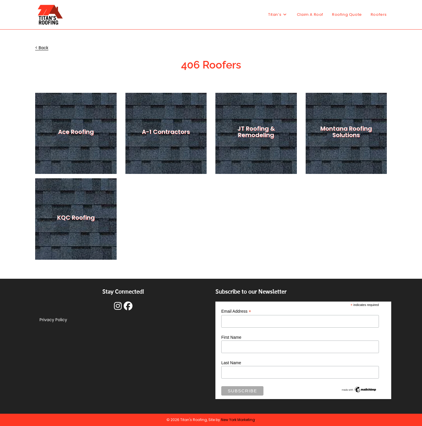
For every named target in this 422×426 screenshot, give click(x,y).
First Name (231, 337)
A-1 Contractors (166, 132)
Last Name (231, 362)
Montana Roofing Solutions (346, 131)
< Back (41, 48)
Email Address (236, 311)
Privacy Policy (53, 320)
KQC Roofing (76, 217)
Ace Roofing (76, 132)
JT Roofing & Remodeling (256, 131)
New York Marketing (238, 419)
